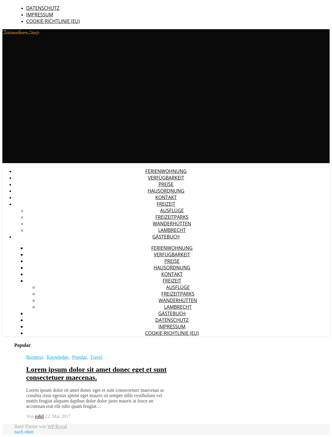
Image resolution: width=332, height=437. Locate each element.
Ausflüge (172, 210)
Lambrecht (172, 230)
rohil (39, 416)
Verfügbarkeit (166, 177)
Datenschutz (42, 8)
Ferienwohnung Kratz (21, 32)
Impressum (39, 14)
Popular (79, 357)
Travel (96, 357)
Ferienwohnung (166, 171)
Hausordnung (166, 191)
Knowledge (58, 357)
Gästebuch (166, 236)
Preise (166, 184)
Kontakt (166, 197)
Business (34, 357)
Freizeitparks (171, 217)
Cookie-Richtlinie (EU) (53, 21)
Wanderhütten (172, 223)
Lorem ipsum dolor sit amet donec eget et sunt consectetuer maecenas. (96, 373)
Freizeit (166, 204)
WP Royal (57, 426)
